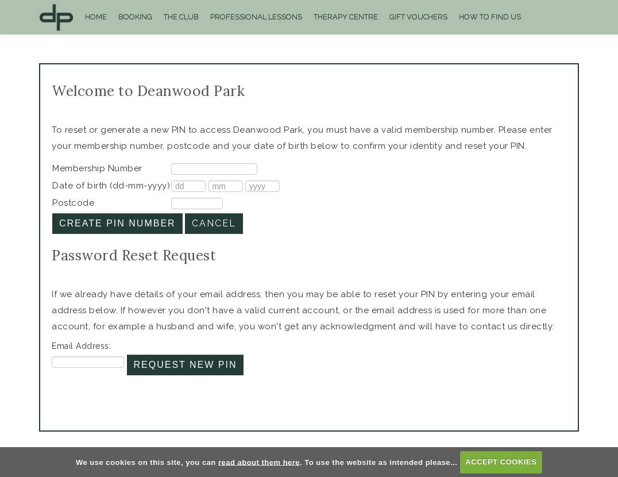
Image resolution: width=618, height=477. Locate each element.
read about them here (259, 461)
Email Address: (81, 346)
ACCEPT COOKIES (500, 461)
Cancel (214, 223)
